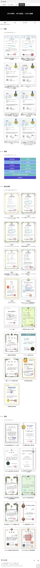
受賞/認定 (22, 4)
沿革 (16, 4)
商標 (15, 22)
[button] (39, 4)
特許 (5, 22)
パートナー (28, 4)
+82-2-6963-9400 (4, 564)
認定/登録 (25, 22)
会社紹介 (4, 4)
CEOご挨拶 (11, 4)
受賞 (35, 22)
